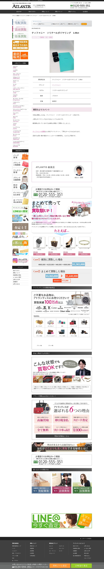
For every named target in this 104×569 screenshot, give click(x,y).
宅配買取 (45, 37)
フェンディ (20, 113)
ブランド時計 (84, 326)
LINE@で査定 (81, 566)
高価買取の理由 (17, 275)
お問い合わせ (16, 284)
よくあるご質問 (87, 2)
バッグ (13, 538)
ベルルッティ (20, 103)
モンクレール (20, 135)
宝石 (52, 37)
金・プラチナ (39, 326)
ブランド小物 (62, 335)
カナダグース (20, 138)
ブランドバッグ (73, 326)
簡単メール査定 (60, 566)
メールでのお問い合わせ (76, 2)
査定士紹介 (86, 543)
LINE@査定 (32, 545)
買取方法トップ (33, 536)
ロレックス (61, 538)
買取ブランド (58, 11)
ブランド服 (73, 335)
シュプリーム (20, 128)
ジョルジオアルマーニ (20, 142)
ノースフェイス (20, 131)
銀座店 (58, 37)
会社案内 (85, 11)
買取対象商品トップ (16, 536)
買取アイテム (72, 11)
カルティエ (20, 81)
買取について (45, 11)
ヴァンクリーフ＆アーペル (20, 110)
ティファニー (36, 37)
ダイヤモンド (50, 326)
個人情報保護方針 (77, 545)
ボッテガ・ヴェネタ (20, 99)
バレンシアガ (20, 146)
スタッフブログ (87, 548)
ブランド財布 (50, 335)
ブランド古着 (15, 545)
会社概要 (75, 543)
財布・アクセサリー (16, 543)
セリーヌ (20, 117)
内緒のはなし (87, 545)
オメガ (60, 541)
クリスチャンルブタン (20, 106)
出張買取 (32, 543)
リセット (84, 24)
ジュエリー (14, 541)
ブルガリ (20, 95)
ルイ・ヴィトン (20, 74)
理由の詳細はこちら (61, 426)
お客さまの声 (16, 279)
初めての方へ (32, 11)
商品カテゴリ (60, 24)
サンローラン (20, 120)
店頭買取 (32, 541)
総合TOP (18, 11)
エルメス (20, 67)
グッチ (20, 85)
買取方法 (74, 24)
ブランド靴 (84, 335)
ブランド (42, 24)
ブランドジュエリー (39, 335)
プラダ (20, 124)
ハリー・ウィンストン (20, 88)
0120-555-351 (81, 5)
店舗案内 (15, 281)
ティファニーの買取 (39, 132)
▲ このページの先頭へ (86, 528)
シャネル (20, 70)
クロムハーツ (20, 78)
